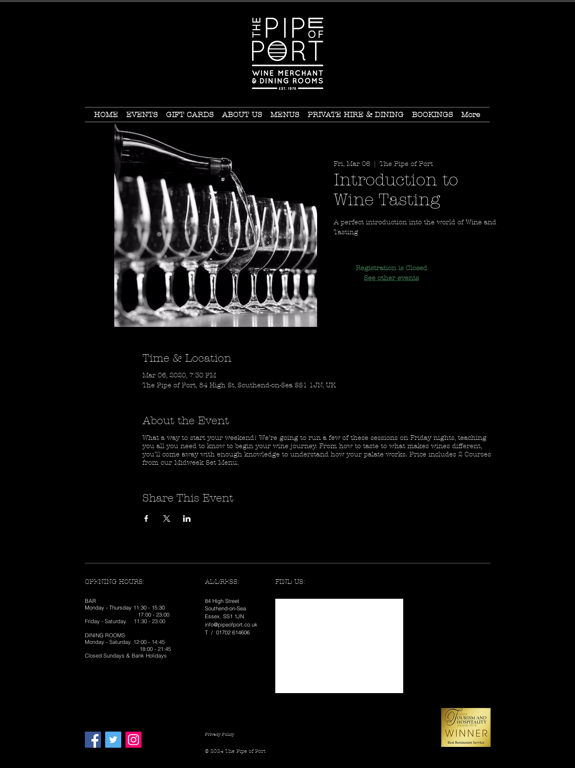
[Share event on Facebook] (146, 518)
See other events (391, 278)
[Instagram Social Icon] (133, 740)
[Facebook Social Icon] (93, 740)
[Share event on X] (167, 518)
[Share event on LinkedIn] (187, 518)
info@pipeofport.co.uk (231, 624)
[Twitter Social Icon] (113, 740)
